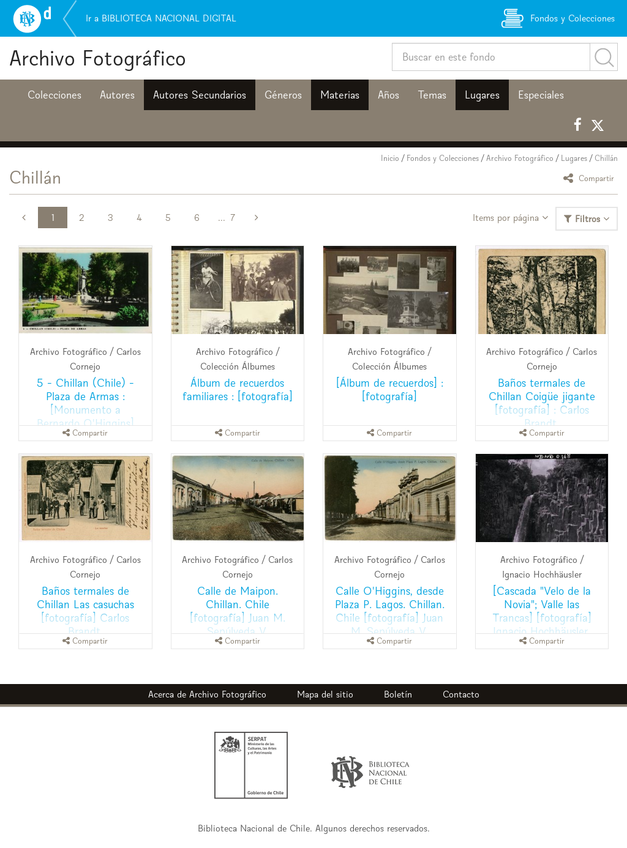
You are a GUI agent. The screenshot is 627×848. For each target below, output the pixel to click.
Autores (117, 95)
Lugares (482, 95)
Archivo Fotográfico (97, 58)
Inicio (390, 158)
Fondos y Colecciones (443, 158)
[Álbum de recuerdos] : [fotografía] (389, 389)
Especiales (541, 95)
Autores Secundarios (199, 95)
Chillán (606, 158)
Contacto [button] (461, 694)
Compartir (590, 178)
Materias (339, 95)
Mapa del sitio (325, 694)
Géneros (283, 95)
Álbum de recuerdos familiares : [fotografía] (237, 389)
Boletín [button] (398, 694)
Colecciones (54, 95)
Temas (432, 95)
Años (388, 95)
